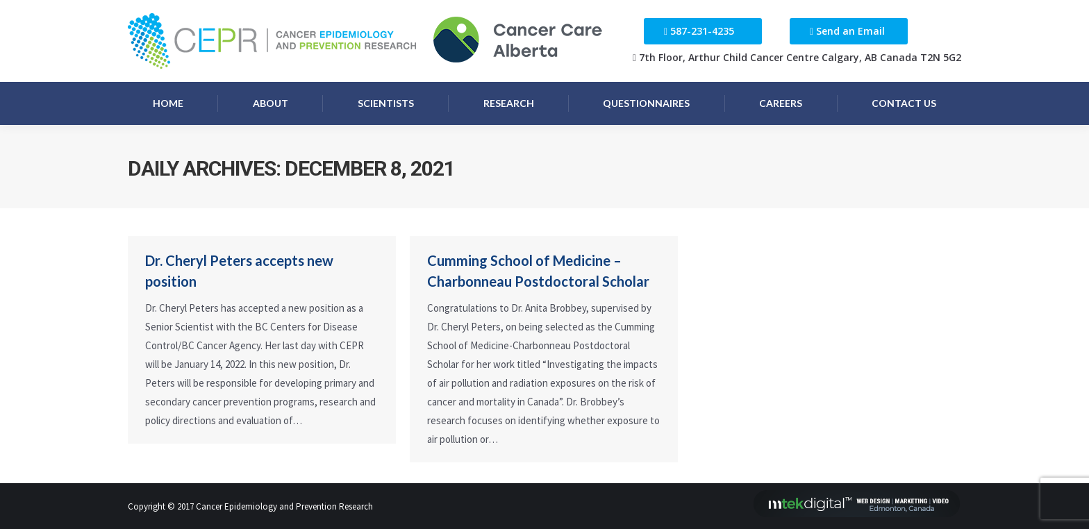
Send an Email (850, 30)
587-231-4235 (702, 30)
